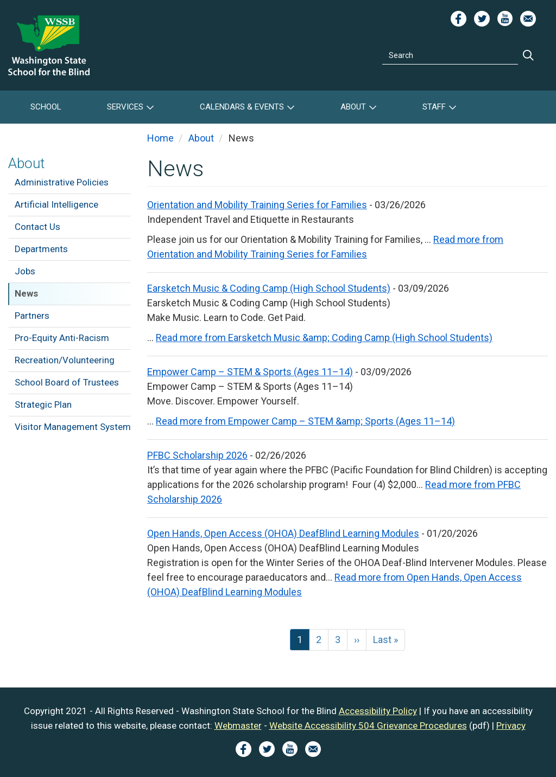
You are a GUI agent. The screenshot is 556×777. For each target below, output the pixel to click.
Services (125, 107)
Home (160, 138)
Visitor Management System (73, 426)
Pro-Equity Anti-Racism (62, 337)
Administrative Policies (62, 182)
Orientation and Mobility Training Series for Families (257, 204)
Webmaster (238, 725)
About (353, 107)
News (26, 293)
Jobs (25, 271)
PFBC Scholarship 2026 (197, 455)
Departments (41, 248)
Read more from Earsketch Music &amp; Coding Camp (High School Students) (324, 337)
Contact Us (37, 226)
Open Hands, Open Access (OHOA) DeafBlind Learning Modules (283, 533)
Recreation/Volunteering (65, 360)
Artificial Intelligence (56, 204)
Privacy (511, 725)
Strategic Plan (43, 404)
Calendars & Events (242, 107)
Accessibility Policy (378, 710)
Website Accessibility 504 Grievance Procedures (368, 725)
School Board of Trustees (67, 382)
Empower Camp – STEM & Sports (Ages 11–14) (250, 371)
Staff (434, 107)
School (45, 107)
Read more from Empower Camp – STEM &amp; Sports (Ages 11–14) (305, 421)
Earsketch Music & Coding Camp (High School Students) (268, 288)
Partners (32, 315)
